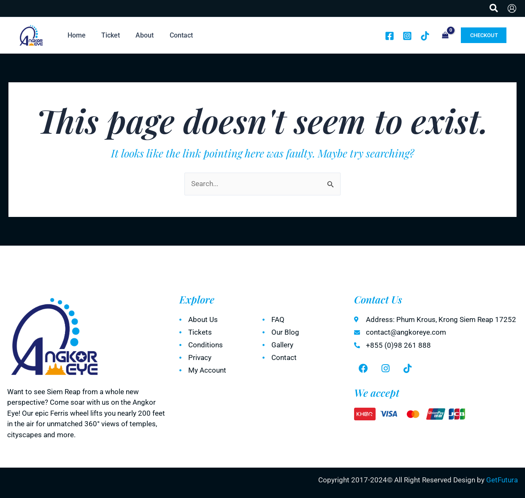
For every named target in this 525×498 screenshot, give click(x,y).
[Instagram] (407, 36)
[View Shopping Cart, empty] (445, 36)
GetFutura (502, 480)
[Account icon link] (512, 8)
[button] (494, 8)
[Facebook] (389, 36)
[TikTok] (425, 36)
